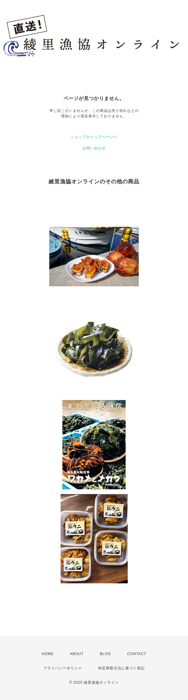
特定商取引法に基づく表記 (121, 668)
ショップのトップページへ (94, 137)
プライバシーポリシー (62, 668)
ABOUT (77, 654)
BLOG (105, 654)
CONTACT (136, 654)
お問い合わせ (94, 148)
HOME (48, 654)
